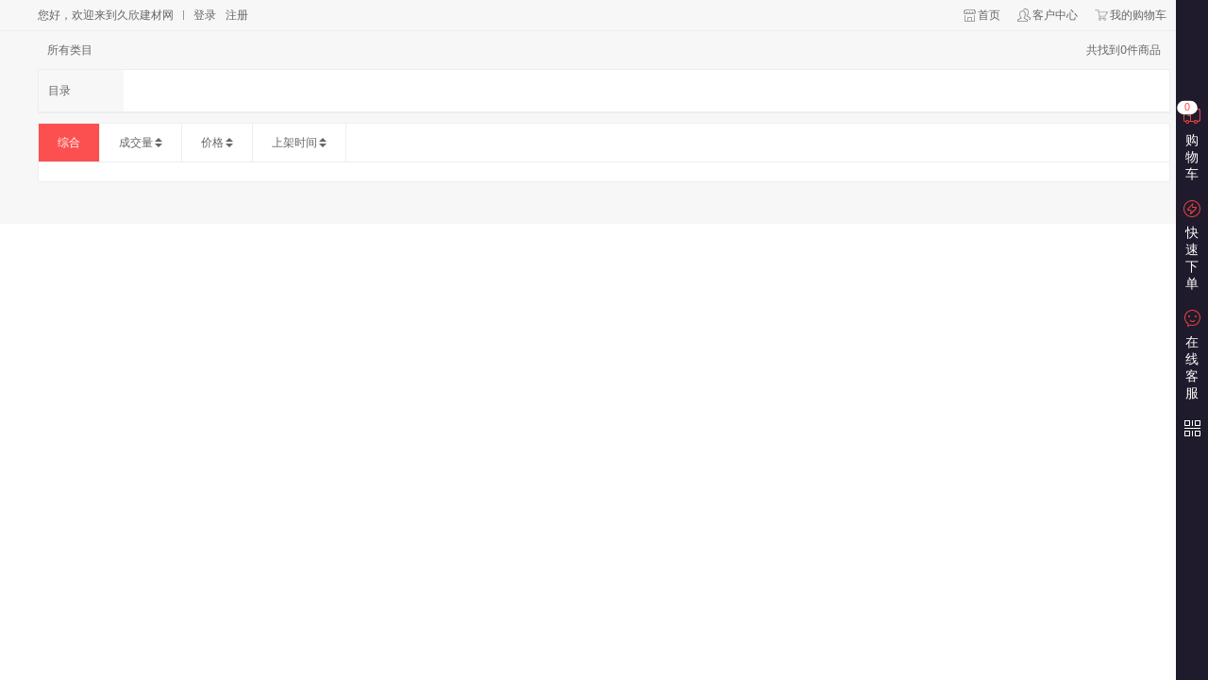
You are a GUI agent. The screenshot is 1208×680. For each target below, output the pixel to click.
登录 (204, 15)
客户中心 (1055, 15)
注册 (237, 15)
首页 (989, 15)
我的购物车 (1138, 15)
